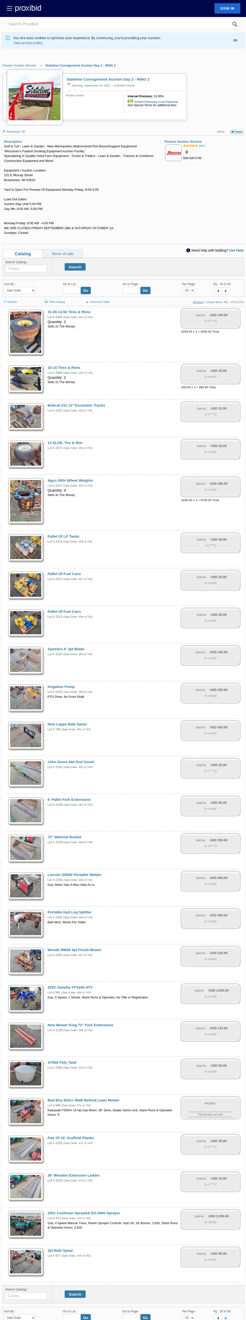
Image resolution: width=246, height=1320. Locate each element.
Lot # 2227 (55, 485)
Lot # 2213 (55, 579)
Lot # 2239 (55, 804)
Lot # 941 (54, 992)
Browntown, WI (13, 131)
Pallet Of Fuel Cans (64, 574)
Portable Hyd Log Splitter (70, 912)
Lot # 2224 (55, 654)
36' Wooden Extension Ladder (74, 1175)
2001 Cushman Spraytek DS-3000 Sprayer (84, 1213)
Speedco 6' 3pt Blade (66, 649)
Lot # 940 (54, 1105)
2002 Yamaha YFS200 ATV (70, 987)
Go (85, 290)
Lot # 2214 (55, 541)
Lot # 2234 (55, 1180)
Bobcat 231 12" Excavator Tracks (76, 405)
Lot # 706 (54, 729)
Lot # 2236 (55, 880)
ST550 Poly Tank (62, 1062)
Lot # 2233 (55, 1143)
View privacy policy (28, 43)
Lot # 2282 (55, 917)
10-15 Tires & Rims (64, 368)
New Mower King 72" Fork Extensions (80, 1025)
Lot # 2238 (55, 842)
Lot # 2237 (55, 410)
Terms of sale (63, 254)
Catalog (23, 253)
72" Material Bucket (64, 837)
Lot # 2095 (55, 317)
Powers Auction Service (19, 65)
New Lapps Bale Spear (67, 724)
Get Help (236, 250)
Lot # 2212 (55, 616)
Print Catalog (54, 299)
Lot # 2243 (55, 767)
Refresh (9, 300)
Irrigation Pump (61, 687)
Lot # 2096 (55, 373)
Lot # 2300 (55, 1067)
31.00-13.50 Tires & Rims (69, 312)
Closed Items (214, 302)
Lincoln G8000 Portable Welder (74, 875)
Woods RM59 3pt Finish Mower (74, 950)
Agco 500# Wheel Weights (70, 480)
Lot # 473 (54, 1218)
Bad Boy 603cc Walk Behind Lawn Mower (83, 1100)
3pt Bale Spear (60, 1250)
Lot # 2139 (55, 1030)
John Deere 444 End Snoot (71, 762)
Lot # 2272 (55, 448)
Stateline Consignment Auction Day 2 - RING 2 (80, 65)
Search (75, 267)
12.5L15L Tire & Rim (65, 443)
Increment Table (97, 302)
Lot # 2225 (55, 692)
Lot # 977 (54, 1255)
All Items (198, 302)
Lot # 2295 (55, 955)
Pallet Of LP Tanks (63, 536)
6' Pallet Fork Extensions (69, 800)
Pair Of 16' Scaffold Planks (71, 1138)
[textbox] (26, 268)
